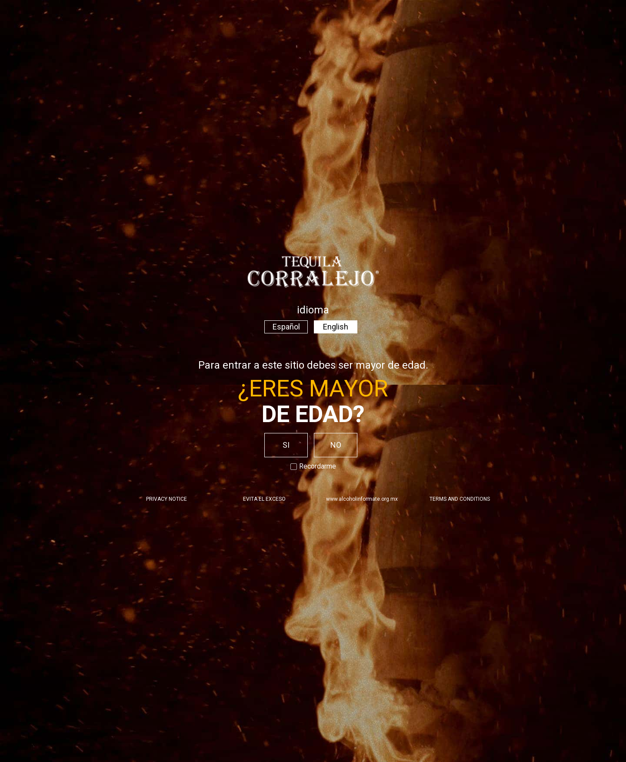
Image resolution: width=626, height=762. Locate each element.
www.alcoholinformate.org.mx (362, 499)
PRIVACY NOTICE (166, 499)
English (335, 326)
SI (286, 444)
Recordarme (313, 466)
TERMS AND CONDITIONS (460, 499)
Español (286, 326)
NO (335, 444)
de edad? (313, 414)
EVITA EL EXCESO (264, 499)
